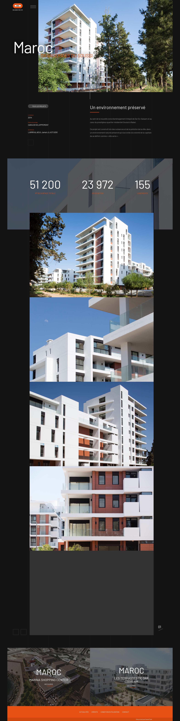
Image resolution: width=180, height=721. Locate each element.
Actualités (84, 712)
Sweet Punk (148, 719)
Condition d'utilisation (110, 712)
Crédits (94, 712)
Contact (125, 712)
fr (162, 6)
